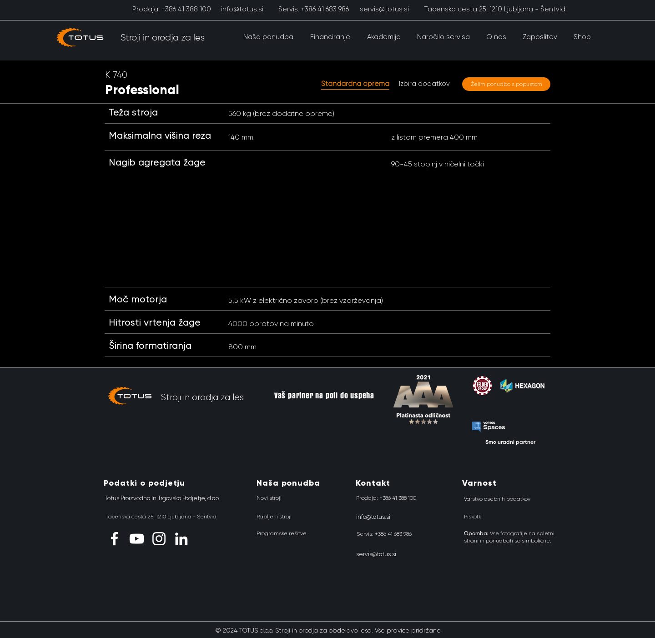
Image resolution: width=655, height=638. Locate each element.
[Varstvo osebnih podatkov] (497, 499)
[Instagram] (159, 539)
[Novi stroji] (269, 498)
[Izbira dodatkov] (424, 83)
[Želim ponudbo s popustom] (506, 84)
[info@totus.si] (242, 9)
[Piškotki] (473, 517)
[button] (268, 36)
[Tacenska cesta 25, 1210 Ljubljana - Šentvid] (495, 9)
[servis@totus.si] (384, 9)
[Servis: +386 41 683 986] (313, 9)
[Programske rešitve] (282, 534)
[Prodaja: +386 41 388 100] (172, 9)
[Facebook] (114, 539)
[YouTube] (137, 539)
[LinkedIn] (181, 539)
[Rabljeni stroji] (274, 517)
